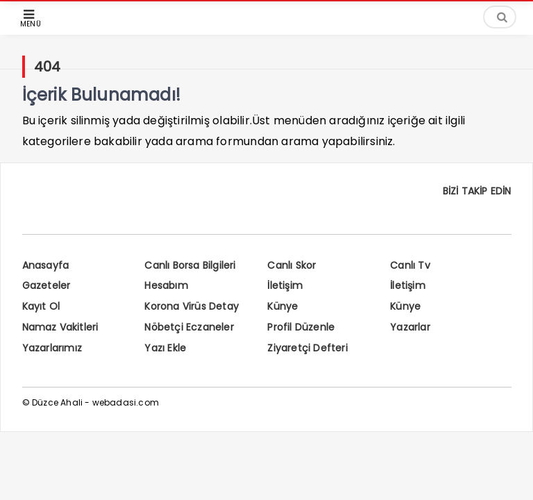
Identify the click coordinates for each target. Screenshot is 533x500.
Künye (282, 306)
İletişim (285, 285)
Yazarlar (410, 327)
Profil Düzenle (301, 327)
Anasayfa (45, 265)
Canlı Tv (410, 265)
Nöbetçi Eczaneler (188, 327)
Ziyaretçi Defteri (307, 348)
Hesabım (165, 285)
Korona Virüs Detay (191, 306)
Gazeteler (46, 285)
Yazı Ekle (165, 348)
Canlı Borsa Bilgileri (189, 265)
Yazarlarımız (52, 348)
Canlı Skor (291, 265)
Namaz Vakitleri (60, 327)
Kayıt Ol (41, 306)
